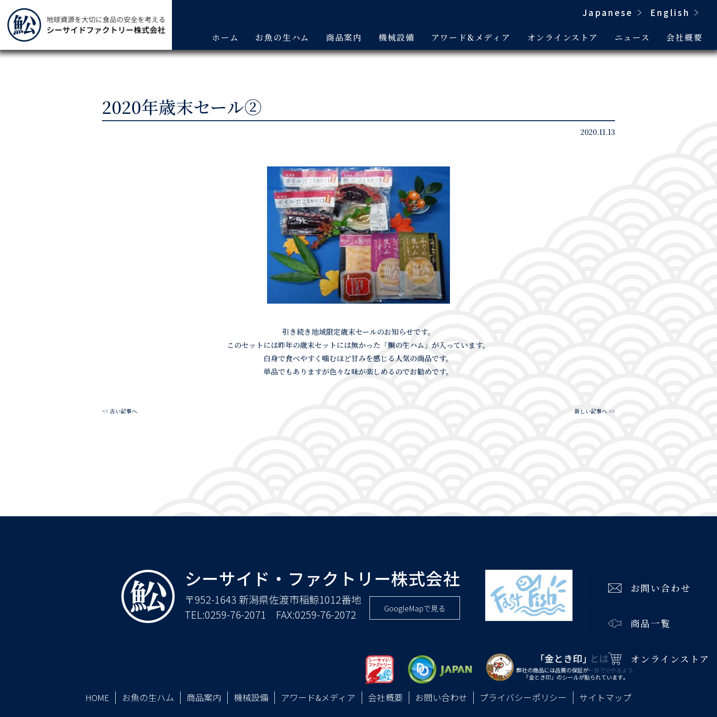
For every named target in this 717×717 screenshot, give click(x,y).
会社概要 (684, 37)
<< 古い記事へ (119, 411)
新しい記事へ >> (594, 411)
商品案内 (344, 37)
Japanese (608, 12)
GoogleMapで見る (414, 608)
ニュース (632, 37)
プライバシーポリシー (523, 697)
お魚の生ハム (282, 37)
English (670, 12)
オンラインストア (562, 37)
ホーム (225, 37)
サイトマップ (605, 697)
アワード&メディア (471, 37)
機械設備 (397, 37)
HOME (97, 697)
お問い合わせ (441, 697)
